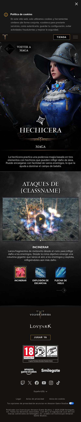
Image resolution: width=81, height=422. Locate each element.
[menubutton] (75, 37)
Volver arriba (40, 315)
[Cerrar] (76, 4)
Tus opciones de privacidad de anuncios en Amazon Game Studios (40, 404)
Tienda (62, 37)
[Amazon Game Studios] (29, 372)
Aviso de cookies (57, 399)
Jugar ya (40, 337)
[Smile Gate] (50, 372)
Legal (18, 399)
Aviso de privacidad (35, 399)
